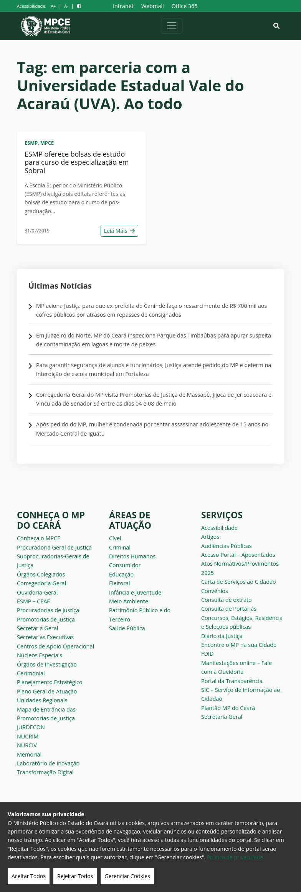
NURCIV (27, 745)
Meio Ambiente (128, 601)
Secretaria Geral (37, 628)
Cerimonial (31, 673)
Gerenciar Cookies (127, 876)
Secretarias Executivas (45, 637)
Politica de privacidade (235, 857)
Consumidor (125, 565)
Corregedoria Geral (41, 583)
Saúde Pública (127, 628)
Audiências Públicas (226, 546)
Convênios (214, 591)
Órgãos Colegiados (41, 574)
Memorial (29, 754)
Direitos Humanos (132, 556)
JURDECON (31, 727)
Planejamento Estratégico (50, 682)
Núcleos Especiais (39, 655)
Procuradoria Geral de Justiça (54, 547)
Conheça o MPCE (38, 538)
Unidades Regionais (42, 700)
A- (66, 6)
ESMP (31, 142)
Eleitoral (119, 583)
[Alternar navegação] (171, 25)
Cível (115, 538)
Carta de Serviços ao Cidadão (238, 581)
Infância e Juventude (135, 592)
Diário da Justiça (222, 636)
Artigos (210, 536)
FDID (207, 653)
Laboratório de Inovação (48, 763)
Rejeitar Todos (75, 876)
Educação (121, 574)
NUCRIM (27, 736)
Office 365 (185, 6)
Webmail (152, 6)
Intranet (123, 6)
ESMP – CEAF (33, 601)
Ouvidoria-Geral (37, 592)
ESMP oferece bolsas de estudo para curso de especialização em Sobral (77, 162)
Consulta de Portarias (228, 608)
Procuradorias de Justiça (48, 610)
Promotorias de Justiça (46, 619)
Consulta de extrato (226, 599)
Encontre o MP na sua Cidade (238, 644)
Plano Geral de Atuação (47, 691)
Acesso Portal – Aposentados (238, 554)
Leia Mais (119, 230)
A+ (53, 6)
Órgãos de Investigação (47, 664)
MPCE (47, 142)
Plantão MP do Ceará (228, 708)
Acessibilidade (219, 527)
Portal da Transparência (232, 681)
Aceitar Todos (29, 876)
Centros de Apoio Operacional (55, 646)
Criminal (120, 547)
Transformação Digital (45, 772)
